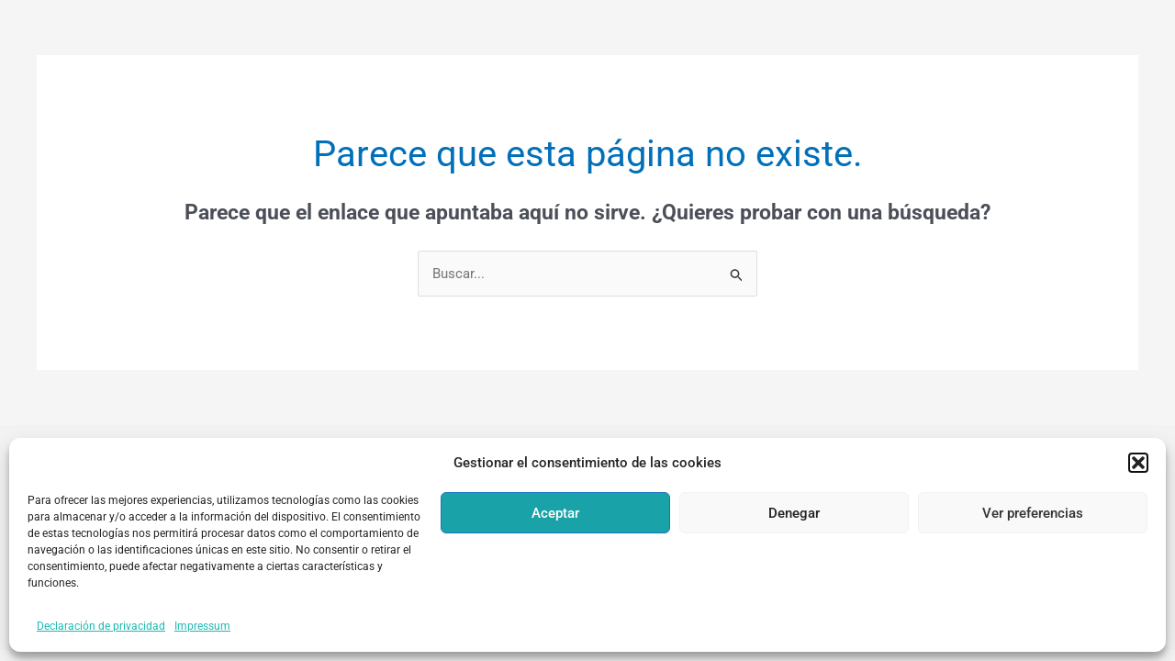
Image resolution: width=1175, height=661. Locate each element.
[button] (1138, 463)
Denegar (794, 513)
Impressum (202, 626)
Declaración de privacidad (101, 626)
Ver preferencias (1032, 513)
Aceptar (555, 513)
